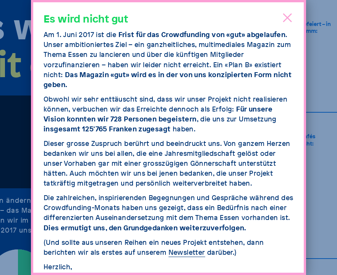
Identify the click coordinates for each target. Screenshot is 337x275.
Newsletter (186, 252)
